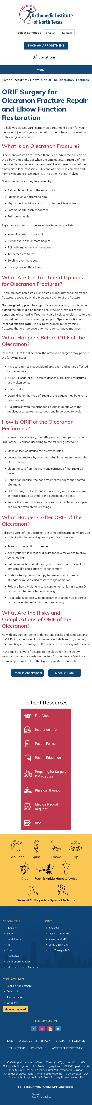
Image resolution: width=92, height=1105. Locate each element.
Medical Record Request (46, 806)
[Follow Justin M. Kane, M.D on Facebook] (33, 1027)
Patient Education (48, 758)
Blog (38, 823)
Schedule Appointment (27, 673)
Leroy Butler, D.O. (59, 944)
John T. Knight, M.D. (59, 950)
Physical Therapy (47, 790)
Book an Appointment (19, 985)
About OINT (55, 927)
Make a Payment (15, 1009)
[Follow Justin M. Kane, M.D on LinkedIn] (42, 1027)
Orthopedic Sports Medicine (23, 967)
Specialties (20, 80)
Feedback (78, 1040)
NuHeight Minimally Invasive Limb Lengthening (46, 1086)
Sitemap (61, 1040)
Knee (9, 950)
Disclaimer (26, 1040)
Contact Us (13, 991)
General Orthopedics (19, 961)
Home (6, 80)
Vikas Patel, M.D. (58, 939)
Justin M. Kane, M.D (59, 933)
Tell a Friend (17, 1048)
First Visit (42, 716)
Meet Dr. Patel (64, 673)
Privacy (44, 1040)
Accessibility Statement (67, 1048)
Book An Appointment (46, 45)
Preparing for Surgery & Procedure (50, 774)
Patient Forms (45, 744)
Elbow (34, 80)
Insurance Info (46, 730)
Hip (8, 944)
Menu (45, 70)
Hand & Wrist (14, 939)
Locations (47, 57)
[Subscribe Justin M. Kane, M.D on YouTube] (50, 1027)
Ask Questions (15, 997)
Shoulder (12, 927)
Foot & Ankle (14, 955)
